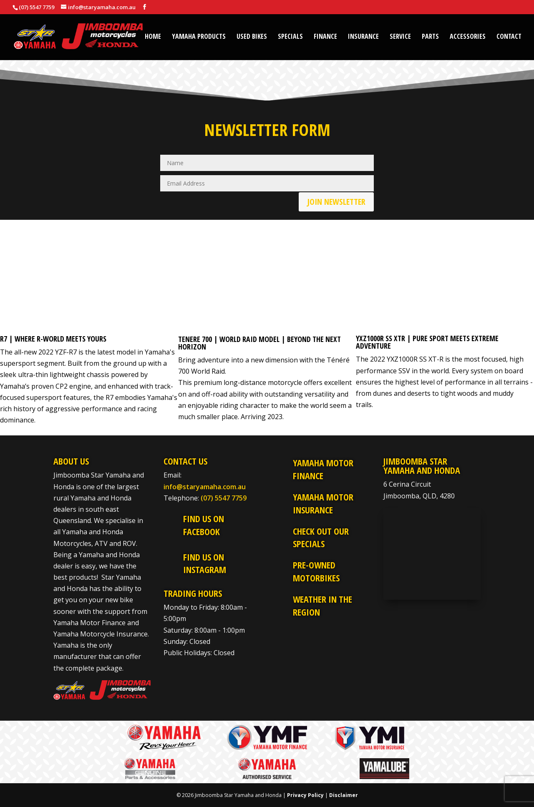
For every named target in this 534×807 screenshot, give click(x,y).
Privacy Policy (305, 795)
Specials (290, 37)
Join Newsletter (336, 201)
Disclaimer (343, 795)
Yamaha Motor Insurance (323, 503)
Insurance (363, 37)
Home (153, 37)
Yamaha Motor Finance (323, 469)
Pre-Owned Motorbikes (316, 571)
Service (400, 37)
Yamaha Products (199, 37)
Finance (325, 37)
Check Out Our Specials (321, 537)
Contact (508, 37)
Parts (430, 37)
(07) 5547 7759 (224, 498)
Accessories (468, 37)
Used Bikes (252, 37)
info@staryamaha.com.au (205, 486)
